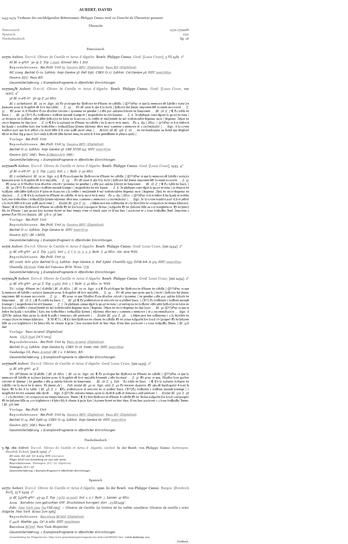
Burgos (166, 488)
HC (11, 72)
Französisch (11, 30)
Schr (28, 262)
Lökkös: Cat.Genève (127, 72)
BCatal (30, 527)
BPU (25, 77)
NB (86, 267)
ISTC (151, 72)
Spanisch (8, 34)
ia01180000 (72, 522)
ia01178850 (173, 262)
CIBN (100, 72)
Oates (88, 347)
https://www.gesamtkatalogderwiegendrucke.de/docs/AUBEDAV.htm (86, 537)
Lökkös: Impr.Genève (60, 72)
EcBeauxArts (56, 154)
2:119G (54, 62)
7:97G (61, 497)
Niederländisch (13, 38)
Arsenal (45, 352)
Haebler (26, 522)
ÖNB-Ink (141, 262)
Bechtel (30, 72)
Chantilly (119, 262)
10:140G (72, 497)
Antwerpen (180, 448)
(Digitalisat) (85, 67)
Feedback (182, 541)
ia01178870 (118, 420)
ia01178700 (103, 149)
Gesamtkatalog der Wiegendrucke (28, 537)
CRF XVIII (73, 149)
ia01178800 (116, 347)
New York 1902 (29, 508)
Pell (84, 72)
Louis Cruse (153, 57)
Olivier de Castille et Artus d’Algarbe (66, 57)
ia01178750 (80, 230)
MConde (30, 267)
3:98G (51, 171)
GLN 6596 (27, 337)
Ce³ (34, 455)
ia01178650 (163, 72)
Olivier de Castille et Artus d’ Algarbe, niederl (79, 448)
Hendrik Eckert (17, 452)
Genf (137, 57)
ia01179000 (57, 455)
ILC (23, 455)
